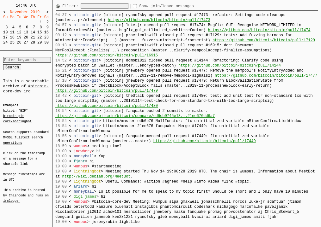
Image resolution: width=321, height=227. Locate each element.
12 (19, 32)
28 (32, 42)
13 (26, 32)
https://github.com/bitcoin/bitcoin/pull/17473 (159, 20)
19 (19, 37)
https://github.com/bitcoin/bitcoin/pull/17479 (106, 90)
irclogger (11, 197)
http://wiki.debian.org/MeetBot (96, 176)
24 (5, 42)
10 (5, 32)
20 (26, 37)
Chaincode (17, 191)
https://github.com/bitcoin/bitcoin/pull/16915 (106, 55)
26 (19, 42)
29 (39, 42)
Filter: (71, 6)
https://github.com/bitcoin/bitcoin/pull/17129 (264, 40)
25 (12, 42)
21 (32, 37)
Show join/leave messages (178, 6)
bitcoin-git (13, 116)
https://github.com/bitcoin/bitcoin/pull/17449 (204, 141)
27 (26, 42)
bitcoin (9, 111)
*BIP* (23, 111)
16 (46, 32)
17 (5, 37)
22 (39, 37)
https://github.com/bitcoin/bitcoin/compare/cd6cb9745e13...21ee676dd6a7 (135, 116)
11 (12, 32)
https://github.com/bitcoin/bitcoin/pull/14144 (229, 65)
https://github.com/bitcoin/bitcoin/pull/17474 (259, 30)
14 (32, 32)
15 (39, 32)
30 (46, 42)
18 (12, 37)
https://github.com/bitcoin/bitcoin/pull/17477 (266, 75)
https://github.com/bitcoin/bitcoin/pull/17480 (106, 105)
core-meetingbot (17, 121)
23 (46, 37)
